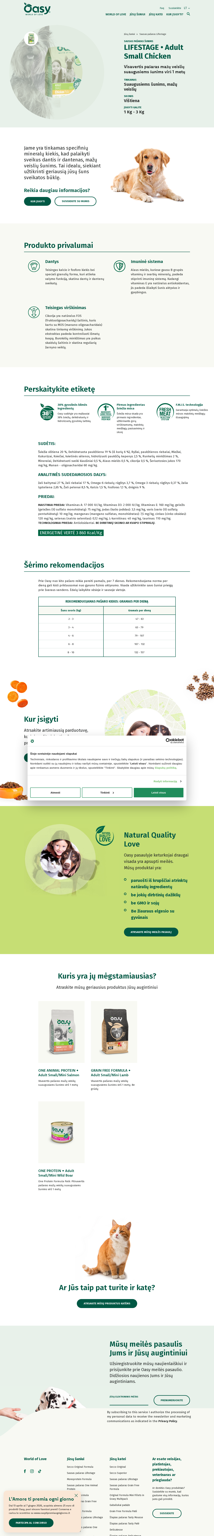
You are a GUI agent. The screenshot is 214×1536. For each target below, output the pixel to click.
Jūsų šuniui (75, 1359)
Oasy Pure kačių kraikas (123, 1476)
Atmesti (55, 792)
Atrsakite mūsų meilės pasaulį (151, 932)
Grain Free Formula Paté (80, 1437)
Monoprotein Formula (79, 1379)
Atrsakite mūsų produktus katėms (107, 1203)
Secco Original (118, 1367)
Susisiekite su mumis (77, 201)
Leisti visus (158, 792)
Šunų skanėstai (75, 1481)
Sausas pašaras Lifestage (81, 1373)
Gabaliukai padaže (120, 1405)
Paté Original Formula (79, 1411)
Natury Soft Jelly (76, 1465)
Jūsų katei (118, 1359)
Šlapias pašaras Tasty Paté (82, 1453)
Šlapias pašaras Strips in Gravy (84, 1459)
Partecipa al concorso (31, 1522)
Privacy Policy (167, 1321)
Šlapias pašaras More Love (125, 1464)
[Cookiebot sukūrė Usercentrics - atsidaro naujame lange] (168, 741)
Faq (162, 7)
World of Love (35, 1359)
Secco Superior (118, 1373)
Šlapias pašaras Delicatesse (125, 1436)
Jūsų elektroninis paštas (124, 1297)
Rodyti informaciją (165, 781)
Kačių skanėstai (118, 1470)
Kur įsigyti (38, 201)
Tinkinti (107, 792)
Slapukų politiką (165, 767)
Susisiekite (175, 7)
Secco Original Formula (80, 1367)
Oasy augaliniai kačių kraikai (125, 1483)
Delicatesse (116, 1430)
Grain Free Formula (78, 1395)
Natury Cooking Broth (122, 1448)
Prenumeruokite (172, 1300)
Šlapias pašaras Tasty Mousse (126, 1417)
